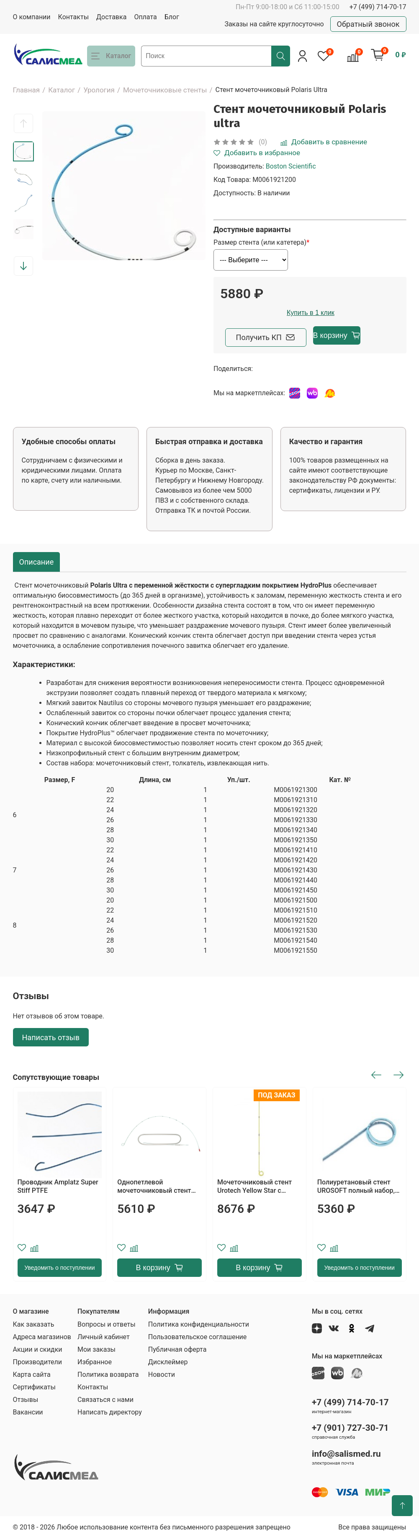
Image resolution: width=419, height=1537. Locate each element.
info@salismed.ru (346, 1452)
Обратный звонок (368, 24)
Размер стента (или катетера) (259, 242)
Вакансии (28, 1410)
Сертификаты (34, 1385)
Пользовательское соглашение (197, 1335)
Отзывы (26, 1398)
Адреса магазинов (42, 1335)
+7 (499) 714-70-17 (378, 7)
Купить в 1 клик (360, 312)
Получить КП (267, 335)
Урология (99, 90)
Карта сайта (32, 1373)
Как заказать (33, 1323)
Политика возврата (108, 1373)
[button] (23, 123)
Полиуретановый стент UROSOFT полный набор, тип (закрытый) (356, 1184)
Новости (161, 1373)
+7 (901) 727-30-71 (350, 1426)
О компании (32, 17)
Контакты (73, 17)
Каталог (61, 90)
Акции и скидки (37, 1348)
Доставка (111, 17)
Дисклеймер (168, 1360)
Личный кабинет (103, 1335)
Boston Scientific (291, 166)
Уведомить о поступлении (59, 1266)
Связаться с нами (105, 1398)
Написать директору (109, 1410)
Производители (37, 1360)
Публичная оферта (177, 1348)
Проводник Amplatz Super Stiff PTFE (58, 1184)
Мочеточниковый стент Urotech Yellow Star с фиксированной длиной (254, 1184)
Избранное (94, 1360)
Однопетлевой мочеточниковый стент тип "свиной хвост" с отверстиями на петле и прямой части (155, 1184)
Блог (172, 17)
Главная (26, 90)
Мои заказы (96, 1348)
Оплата (145, 17)
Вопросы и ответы (106, 1323)
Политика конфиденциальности (198, 1323)
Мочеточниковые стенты (165, 90)
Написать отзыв (51, 1035)
